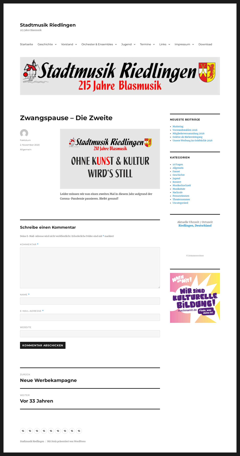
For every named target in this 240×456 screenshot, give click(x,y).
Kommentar (29, 244)
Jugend (126, 44)
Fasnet (176, 171)
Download (205, 44)
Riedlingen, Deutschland (195, 223)
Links (162, 44)
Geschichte (45, 44)
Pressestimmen (181, 196)
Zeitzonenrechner (196, 256)
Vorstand (67, 44)
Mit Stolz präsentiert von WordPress (66, 441)
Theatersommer (181, 199)
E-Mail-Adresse (32, 311)
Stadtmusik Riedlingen (48, 25)
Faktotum (25, 140)
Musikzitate (179, 189)
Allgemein (26, 149)
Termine (145, 44)
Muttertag (178, 126)
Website (25, 327)
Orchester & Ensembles (97, 44)
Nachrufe (177, 192)
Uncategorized (180, 203)
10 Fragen (178, 164)
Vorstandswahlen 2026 (185, 130)
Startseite (26, 44)
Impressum (182, 44)
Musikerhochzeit (182, 185)
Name (25, 294)
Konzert (177, 182)
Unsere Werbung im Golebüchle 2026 (192, 140)
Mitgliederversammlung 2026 (188, 133)
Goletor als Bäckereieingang (187, 137)
